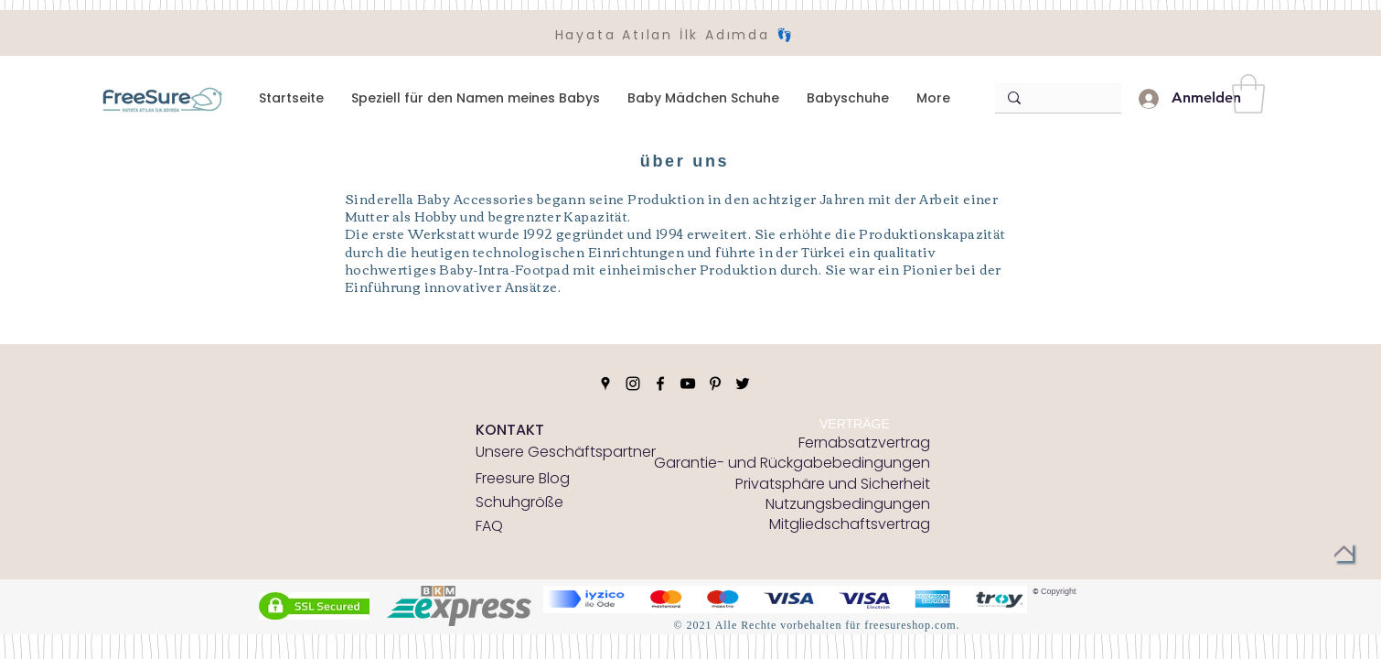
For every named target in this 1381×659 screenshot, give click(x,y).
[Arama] (1054, 98)
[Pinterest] (715, 383)
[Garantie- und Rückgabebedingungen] (792, 463)
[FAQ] (505, 526)
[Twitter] (742, 383)
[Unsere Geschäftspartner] (566, 452)
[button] (1248, 93)
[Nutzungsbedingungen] (847, 504)
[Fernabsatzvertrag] (864, 443)
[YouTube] (688, 383)
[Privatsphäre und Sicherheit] (832, 484)
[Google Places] (605, 383)
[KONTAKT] (510, 430)
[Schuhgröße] (519, 502)
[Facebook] (660, 383)
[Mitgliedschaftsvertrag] (849, 524)
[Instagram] (633, 383)
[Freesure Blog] (523, 478)
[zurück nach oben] (1343, 552)
